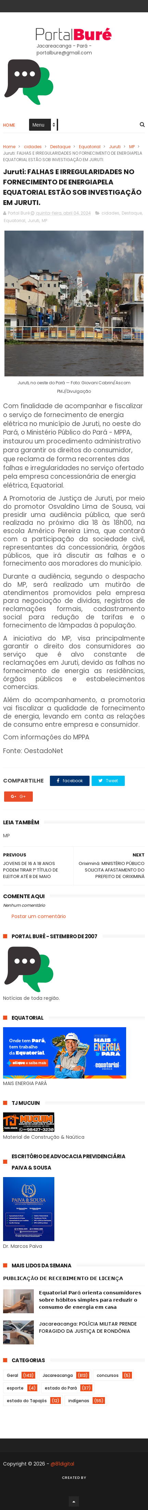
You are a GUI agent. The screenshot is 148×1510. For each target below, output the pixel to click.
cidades (33, 147)
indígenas (78, 1401)
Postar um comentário (39, 916)
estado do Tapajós (27, 1401)
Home (9, 125)
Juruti (115, 147)
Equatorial (89, 147)
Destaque (60, 147)
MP (132, 147)
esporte (15, 1388)
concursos (108, 1375)
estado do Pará (61, 1388)
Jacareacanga (58, 1375)
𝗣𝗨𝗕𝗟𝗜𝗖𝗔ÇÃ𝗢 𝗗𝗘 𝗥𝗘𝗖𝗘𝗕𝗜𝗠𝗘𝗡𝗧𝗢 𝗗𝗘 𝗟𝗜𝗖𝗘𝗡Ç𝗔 (63, 1278)
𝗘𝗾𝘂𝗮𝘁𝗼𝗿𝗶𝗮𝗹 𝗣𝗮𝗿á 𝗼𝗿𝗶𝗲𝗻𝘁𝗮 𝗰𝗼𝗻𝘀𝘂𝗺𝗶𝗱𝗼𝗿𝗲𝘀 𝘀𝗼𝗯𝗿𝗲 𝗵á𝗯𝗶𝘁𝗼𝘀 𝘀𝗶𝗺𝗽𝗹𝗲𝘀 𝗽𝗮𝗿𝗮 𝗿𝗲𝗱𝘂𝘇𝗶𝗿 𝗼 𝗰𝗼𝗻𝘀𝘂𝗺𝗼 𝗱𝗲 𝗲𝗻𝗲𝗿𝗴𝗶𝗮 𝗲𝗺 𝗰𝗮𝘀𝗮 (90, 1300)
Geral (12, 1375)
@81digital (62, 1463)
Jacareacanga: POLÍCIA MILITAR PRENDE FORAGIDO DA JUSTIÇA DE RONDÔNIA (88, 1327)
